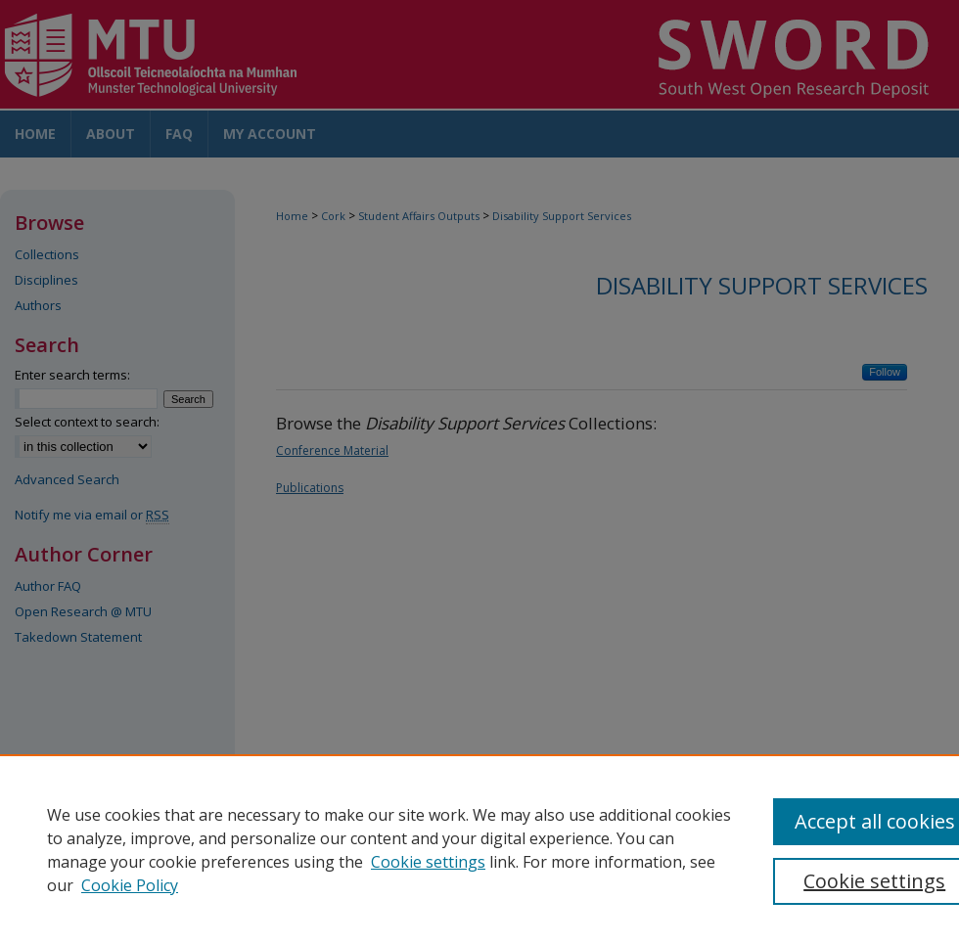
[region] (479, 849)
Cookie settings (428, 862)
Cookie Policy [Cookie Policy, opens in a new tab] (129, 885)
